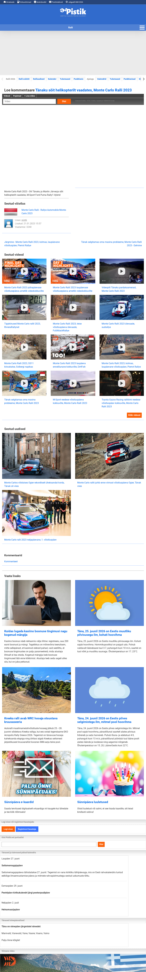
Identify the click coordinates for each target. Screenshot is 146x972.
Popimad (17, 96)
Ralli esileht (24, 79)
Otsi (64, 101)
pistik (24, 220)
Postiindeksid (56, 2)
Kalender (52, 79)
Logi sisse (8, 829)
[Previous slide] (2, 78)
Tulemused (65, 79)
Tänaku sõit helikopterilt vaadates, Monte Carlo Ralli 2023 (83, 90)
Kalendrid (101, 79)
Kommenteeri (11, 561)
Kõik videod (134, 415)
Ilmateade (9, 2)
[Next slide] (143, 78)
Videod (7, 96)
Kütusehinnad (24, 2)
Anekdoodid (40, 2)
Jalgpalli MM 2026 (74, 2)
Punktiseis (78, 79)
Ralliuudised (38, 79)
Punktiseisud (129, 79)
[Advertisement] (73, 53)
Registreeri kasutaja (27, 829)
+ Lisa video (29, 96)
